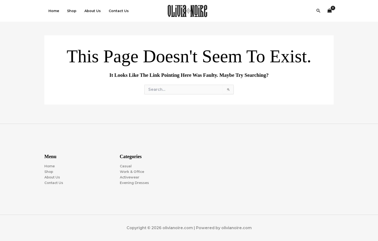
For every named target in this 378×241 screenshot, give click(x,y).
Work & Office (132, 172)
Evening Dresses (134, 183)
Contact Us (114, 11)
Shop (69, 11)
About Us (89, 11)
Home (53, 11)
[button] (318, 11)
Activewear (130, 177)
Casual (126, 166)
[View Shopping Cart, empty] (330, 11)
